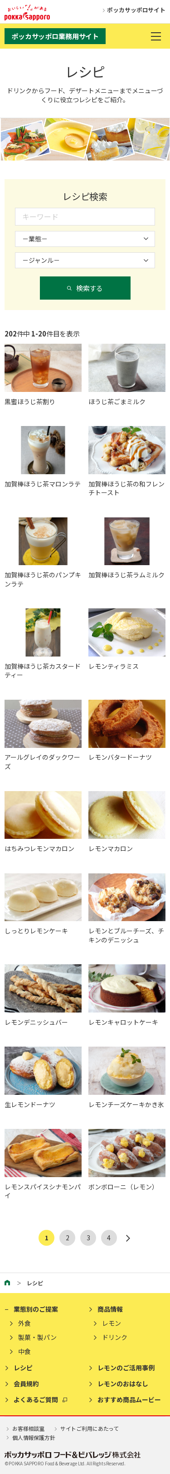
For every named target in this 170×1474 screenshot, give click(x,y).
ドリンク (114, 1337)
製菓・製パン (37, 1337)
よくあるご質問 (36, 1399)
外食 (24, 1323)
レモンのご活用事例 (126, 1368)
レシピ (23, 1368)
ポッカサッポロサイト (132, 9)
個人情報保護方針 (30, 1437)
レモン (111, 1323)
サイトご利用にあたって (86, 1428)
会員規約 (26, 1383)
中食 (24, 1351)
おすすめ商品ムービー (129, 1399)
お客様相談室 (24, 1428)
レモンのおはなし (122, 1383)
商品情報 (110, 1309)
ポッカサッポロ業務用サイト (55, 36)
